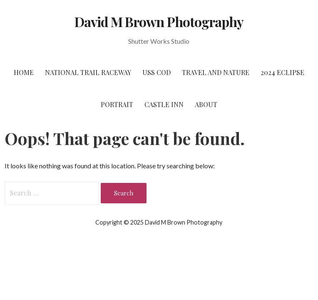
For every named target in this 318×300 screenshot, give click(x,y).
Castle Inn (164, 104)
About (206, 104)
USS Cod (156, 72)
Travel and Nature (215, 72)
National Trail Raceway (88, 72)
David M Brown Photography (159, 21)
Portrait (117, 104)
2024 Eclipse (282, 72)
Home (24, 72)
